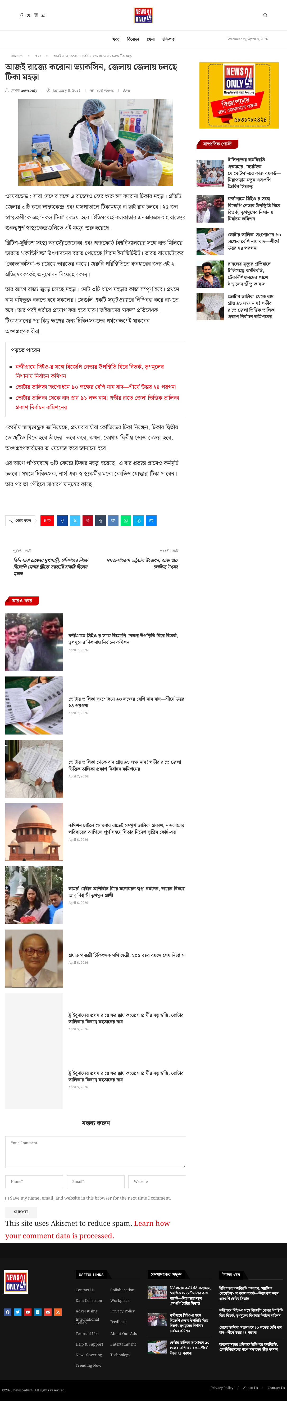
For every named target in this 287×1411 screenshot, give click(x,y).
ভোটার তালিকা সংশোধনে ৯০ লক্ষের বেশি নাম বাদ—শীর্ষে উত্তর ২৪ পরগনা (96, 387)
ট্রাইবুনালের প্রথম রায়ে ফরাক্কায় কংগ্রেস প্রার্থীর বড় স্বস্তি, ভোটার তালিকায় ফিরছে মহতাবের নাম (126, 1018)
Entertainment (123, 1344)
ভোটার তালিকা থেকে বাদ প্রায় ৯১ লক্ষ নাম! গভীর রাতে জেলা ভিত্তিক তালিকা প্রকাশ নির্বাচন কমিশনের (125, 765)
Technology (120, 1355)
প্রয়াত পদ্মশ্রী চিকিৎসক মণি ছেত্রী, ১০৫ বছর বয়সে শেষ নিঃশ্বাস (127, 955)
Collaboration (122, 1290)
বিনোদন (133, 39)
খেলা (150, 39)
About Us (250, 1388)
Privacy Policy (122, 1311)
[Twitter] (28, 15)
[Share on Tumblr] (100, 520)
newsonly (29, 91)
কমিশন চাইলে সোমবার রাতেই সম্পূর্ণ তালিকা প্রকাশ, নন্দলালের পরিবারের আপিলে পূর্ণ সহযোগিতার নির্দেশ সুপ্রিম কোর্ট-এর (126, 829)
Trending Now (88, 1366)
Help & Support (89, 1344)
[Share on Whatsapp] (126, 520)
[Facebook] (21, 15)
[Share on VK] (113, 520)
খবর (115, 39)
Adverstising (87, 1311)
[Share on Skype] (138, 520)
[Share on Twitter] (75, 520)
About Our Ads (123, 1334)
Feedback (118, 1322)
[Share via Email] (151, 520)
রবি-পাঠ (168, 39)
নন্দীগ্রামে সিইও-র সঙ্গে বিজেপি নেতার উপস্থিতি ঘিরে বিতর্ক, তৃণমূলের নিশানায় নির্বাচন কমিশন (123, 639)
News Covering (89, 1355)
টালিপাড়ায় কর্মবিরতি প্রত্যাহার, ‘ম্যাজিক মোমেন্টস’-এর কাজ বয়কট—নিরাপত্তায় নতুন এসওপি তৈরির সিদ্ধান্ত (254, 173)
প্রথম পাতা (17, 56)
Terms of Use (87, 1334)
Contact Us (85, 1290)
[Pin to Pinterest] (88, 520)
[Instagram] (36, 15)
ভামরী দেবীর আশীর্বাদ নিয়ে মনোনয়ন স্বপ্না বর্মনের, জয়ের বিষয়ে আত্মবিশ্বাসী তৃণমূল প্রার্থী (127, 892)
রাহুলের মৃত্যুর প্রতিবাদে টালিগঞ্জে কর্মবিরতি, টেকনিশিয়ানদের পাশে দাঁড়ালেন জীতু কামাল (249, 274)
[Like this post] (49, 520)
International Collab (87, 1321)
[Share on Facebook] (62, 520)
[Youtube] (43, 15)
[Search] (265, 16)
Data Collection (89, 1301)
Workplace (119, 1301)
